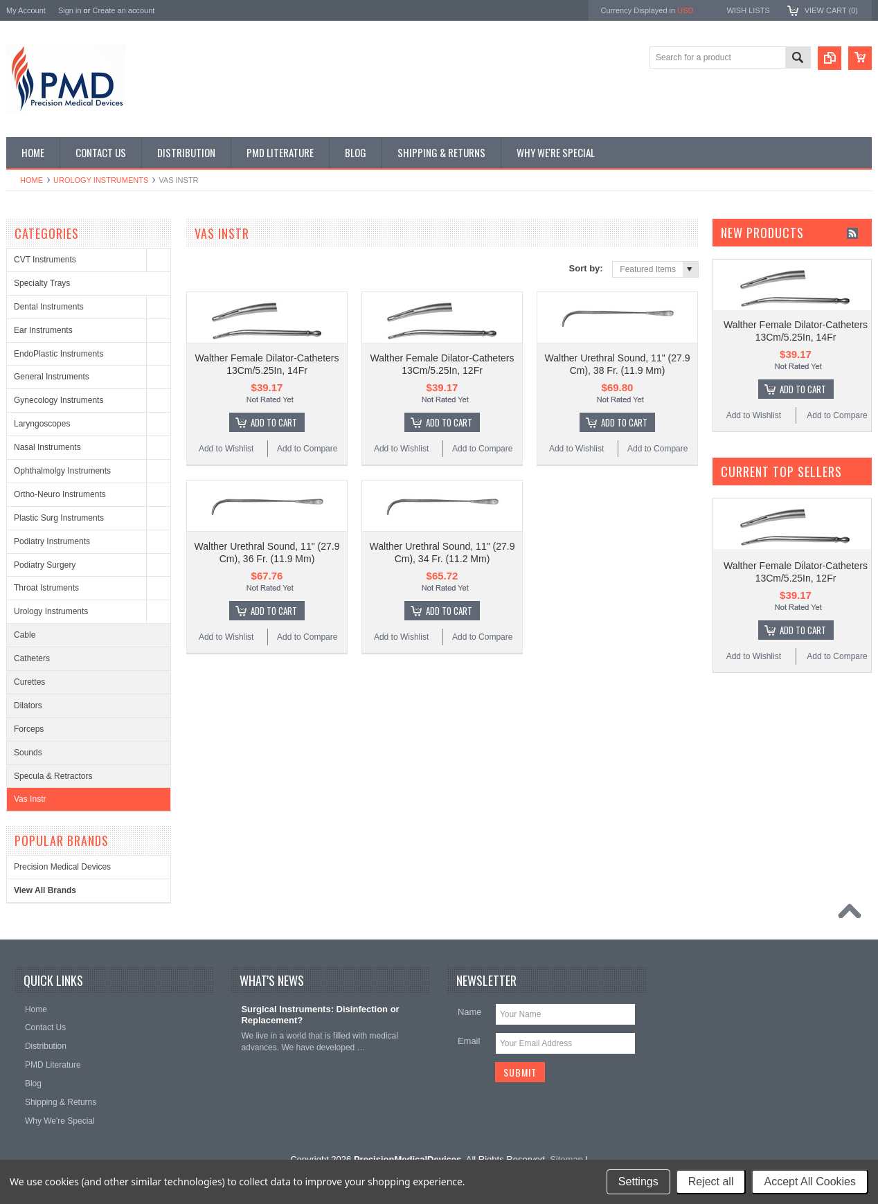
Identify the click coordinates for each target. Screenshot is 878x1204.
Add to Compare (307, 448)
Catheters (32, 658)
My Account (26, 10)
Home (31, 180)
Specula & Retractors (53, 776)
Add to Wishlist (226, 448)
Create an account (123, 10)
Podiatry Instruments (52, 541)
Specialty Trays (42, 283)
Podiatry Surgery (44, 565)
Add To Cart (274, 422)
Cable (24, 635)
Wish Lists (747, 10)
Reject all (711, 1181)
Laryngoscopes (42, 424)
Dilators (28, 705)
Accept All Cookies (810, 1181)
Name (470, 1012)
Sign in (70, 10)
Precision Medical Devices (62, 867)
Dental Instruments (49, 307)
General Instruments (51, 376)
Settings (638, 1181)
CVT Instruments (45, 259)
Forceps (29, 729)
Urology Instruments (100, 180)
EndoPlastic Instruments (58, 354)
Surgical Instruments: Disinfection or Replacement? (320, 1015)
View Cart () (831, 10)
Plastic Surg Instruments (59, 518)
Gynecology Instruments (58, 400)
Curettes (29, 682)
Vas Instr (30, 799)
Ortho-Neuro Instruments (60, 494)
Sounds (28, 752)
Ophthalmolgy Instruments (62, 471)
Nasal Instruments (47, 447)
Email (469, 1041)
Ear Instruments (43, 330)
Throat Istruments (46, 588)
